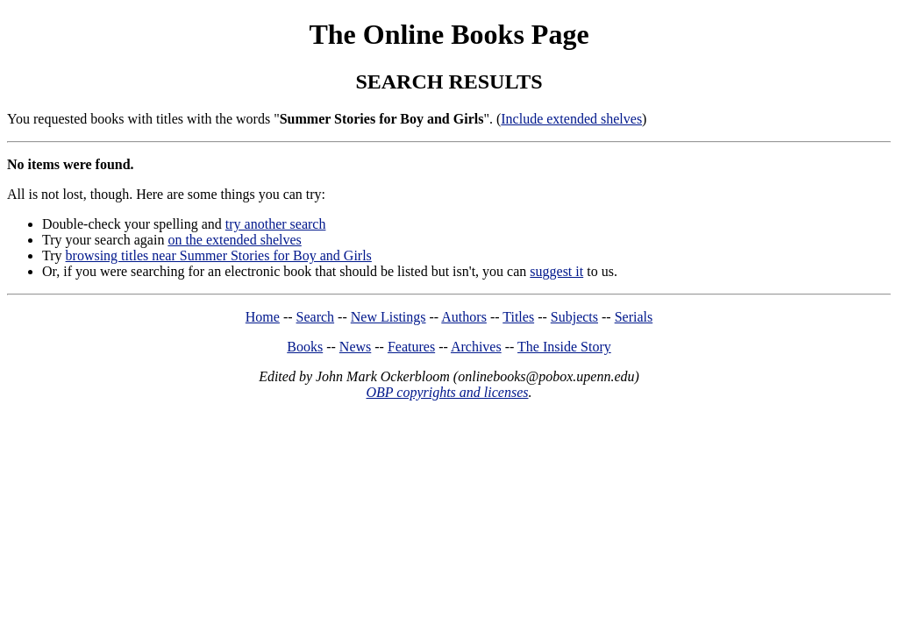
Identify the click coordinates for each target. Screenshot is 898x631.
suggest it (556, 271)
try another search (275, 223)
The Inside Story (564, 346)
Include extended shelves (571, 118)
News (355, 346)
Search (315, 316)
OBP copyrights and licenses (447, 392)
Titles (518, 316)
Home (263, 316)
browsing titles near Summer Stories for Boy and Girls (219, 255)
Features (411, 346)
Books (305, 346)
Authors (464, 316)
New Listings (388, 316)
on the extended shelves (234, 239)
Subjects (574, 316)
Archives (476, 346)
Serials (634, 316)
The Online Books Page (448, 34)
